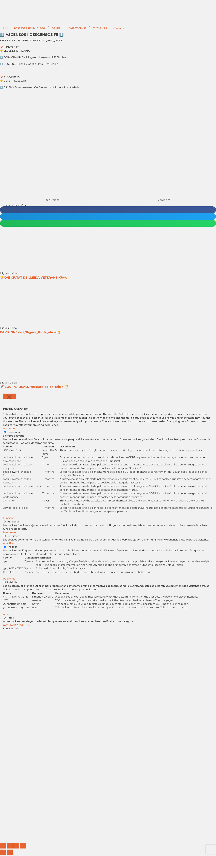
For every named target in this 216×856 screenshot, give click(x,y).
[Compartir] (16, 845)
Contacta (118, 28)
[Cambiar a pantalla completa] (10, 845)
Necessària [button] (9, 428)
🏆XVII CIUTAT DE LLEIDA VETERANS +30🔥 (34, 277)
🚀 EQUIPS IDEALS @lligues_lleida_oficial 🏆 (34, 387)
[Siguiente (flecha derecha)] (10, 852)
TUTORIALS (100, 28)
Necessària (13, 432)
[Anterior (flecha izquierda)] (3, 852)
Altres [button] (6, 614)
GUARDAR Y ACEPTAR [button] (16, 625)
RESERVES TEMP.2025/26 (29, 28)
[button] (108, 209)
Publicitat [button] (9, 578)
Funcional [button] (9, 518)
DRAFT (56, 28)
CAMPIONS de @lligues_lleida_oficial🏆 (30, 332)
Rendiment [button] (10, 532)
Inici (5, 28)
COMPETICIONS (76, 28)
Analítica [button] (8, 543)
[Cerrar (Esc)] (23, 845)
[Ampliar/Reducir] (3, 845)
